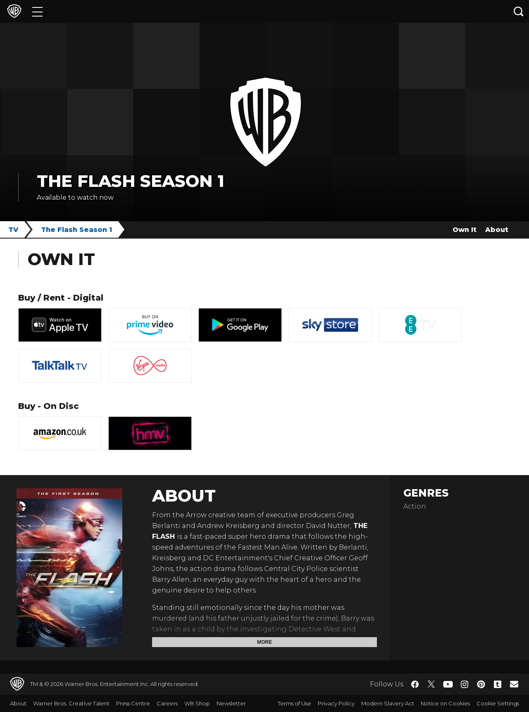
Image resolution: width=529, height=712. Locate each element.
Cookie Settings (498, 703)
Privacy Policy (336, 703)
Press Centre (133, 703)
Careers (167, 703)
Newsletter (231, 703)
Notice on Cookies (445, 703)
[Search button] (518, 11)
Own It (465, 230)
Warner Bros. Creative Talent (71, 703)
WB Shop (197, 703)
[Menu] (37, 11)
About (496, 230)
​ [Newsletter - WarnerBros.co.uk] (514, 684)
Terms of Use (294, 703)
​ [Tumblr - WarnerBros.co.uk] (498, 684)
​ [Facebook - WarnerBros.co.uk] (415, 684)
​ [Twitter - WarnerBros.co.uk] (431, 684)
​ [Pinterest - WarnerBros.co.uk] (481, 684)
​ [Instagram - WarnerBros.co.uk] (464, 684)
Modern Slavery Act (387, 703)
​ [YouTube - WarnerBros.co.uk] (448, 684)
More (264, 642)
